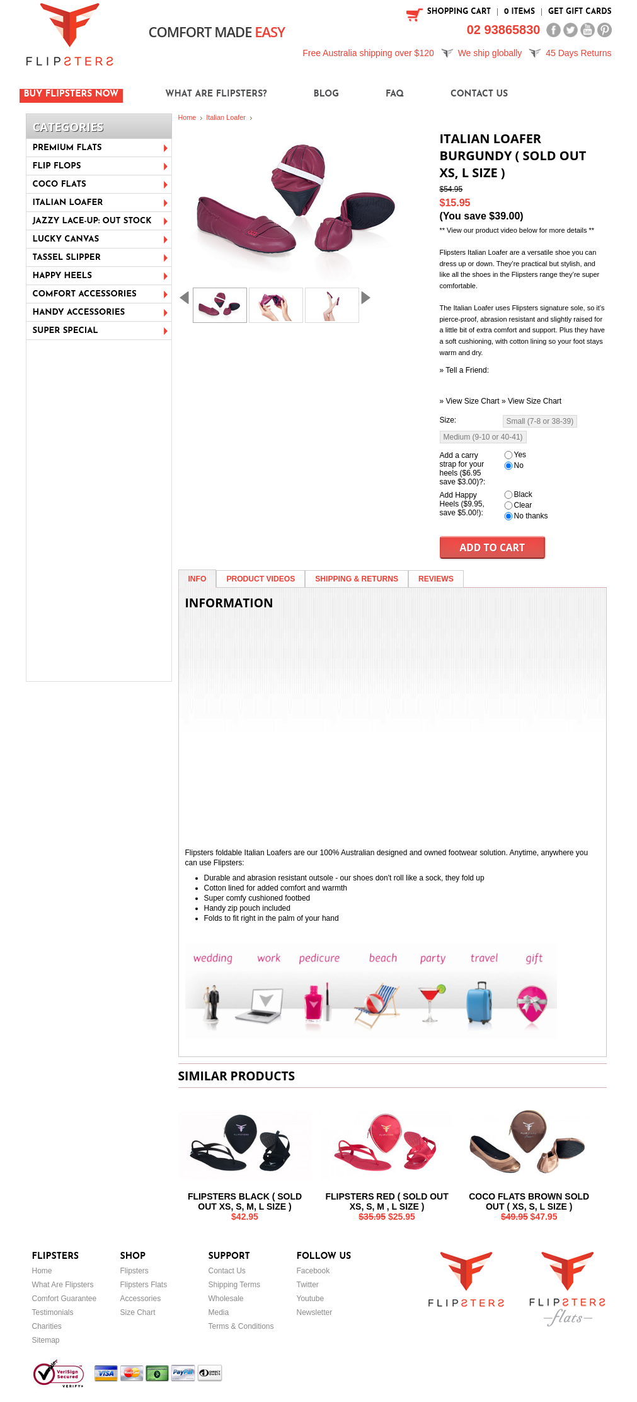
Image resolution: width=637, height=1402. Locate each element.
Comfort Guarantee (64, 1298)
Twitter (308, 1284)
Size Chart (138, 1312)
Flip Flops (57, 166)
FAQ (395, 94)
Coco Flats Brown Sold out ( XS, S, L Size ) (529, 1201)
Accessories (140, 1298)
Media (219, 1312)
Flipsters (134, 1270)
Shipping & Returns (356, 579)
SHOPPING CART (459, 12)
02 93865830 (504, 30)
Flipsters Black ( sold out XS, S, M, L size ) (245, 1201)
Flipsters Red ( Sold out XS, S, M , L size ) (386, 1201)
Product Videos (260, 579)
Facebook (313, 1270)
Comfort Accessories (85, 294)
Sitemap (46, 1340)
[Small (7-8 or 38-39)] (540, 421)
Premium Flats (67, 148)
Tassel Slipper (67, 258)
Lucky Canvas (66, 239)
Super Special (65, 331)
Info (197, 579)
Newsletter (315, 1312)
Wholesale (226, 1298)
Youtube (310, 1298)
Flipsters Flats (144, 1284)
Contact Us (479, 94)
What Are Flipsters (63, 1284)
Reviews (436, 579)
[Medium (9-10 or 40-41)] (483, 437)
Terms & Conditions (241, 1326)
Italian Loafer (68, 203)
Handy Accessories (79, 312)
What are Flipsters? (216, 94)
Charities (47, 1326)
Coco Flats (59, 184)
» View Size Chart (470, 401)
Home (187, 117)
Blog (326, 94)
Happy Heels (62, 276)
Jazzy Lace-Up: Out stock (92, 221)
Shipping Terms (235, 1284)
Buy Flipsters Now (71, 94)
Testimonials (53, 1312)
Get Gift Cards (580, 12)
